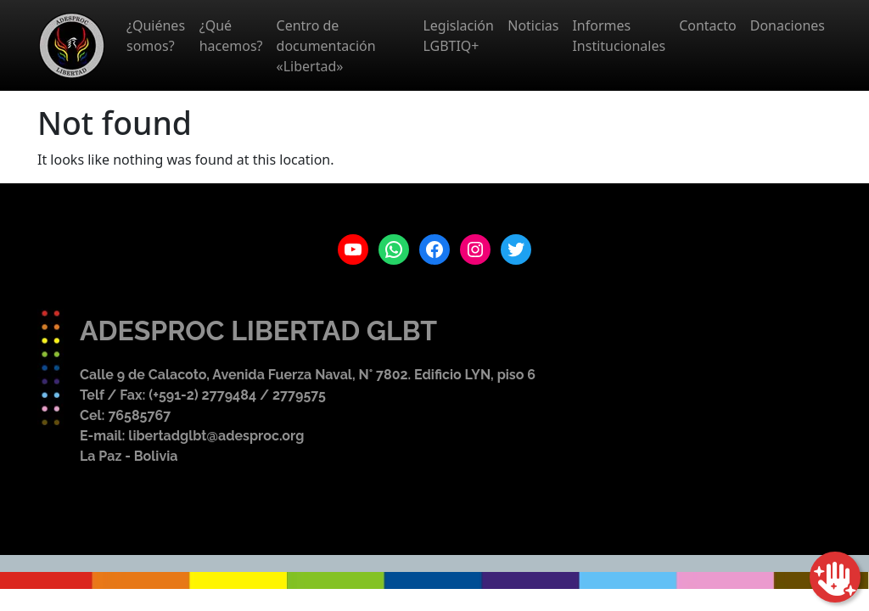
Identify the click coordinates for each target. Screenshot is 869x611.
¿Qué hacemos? (231, 35)
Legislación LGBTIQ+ (458, 35)
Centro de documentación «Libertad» (326, 46)
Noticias (532, 25)
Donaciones (787, 25)
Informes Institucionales (618, 35)
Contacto (708, 25)
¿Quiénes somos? (155, 35)
